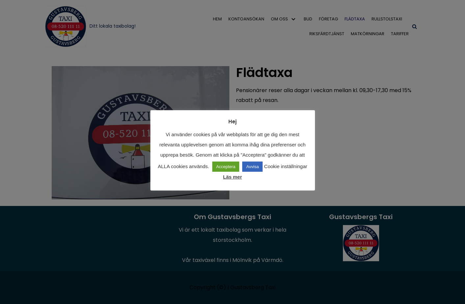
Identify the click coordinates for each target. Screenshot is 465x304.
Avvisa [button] (252, 166)
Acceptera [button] (226, 166)
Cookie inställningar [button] (285, 166)
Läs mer (232, 177)
